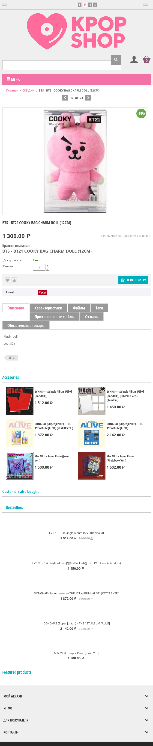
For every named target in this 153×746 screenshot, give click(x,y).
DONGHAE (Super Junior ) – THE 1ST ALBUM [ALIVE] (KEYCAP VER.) (54, 425)
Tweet (10, 292)
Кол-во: (8, 266)
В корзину (133, 279)
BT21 (12, 357)
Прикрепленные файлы (55, 316)
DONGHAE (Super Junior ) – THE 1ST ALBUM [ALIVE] (125, 425)
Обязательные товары (26, 325)
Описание (15, 307)
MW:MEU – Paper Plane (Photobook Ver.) (120, 458)
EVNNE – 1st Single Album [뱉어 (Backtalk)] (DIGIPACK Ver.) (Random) (125, 395)
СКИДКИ (28, 90)
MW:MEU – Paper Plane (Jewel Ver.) (52, 458)
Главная (12, 90)
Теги (99, 307)
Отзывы (92, 316)
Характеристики (48, 307)
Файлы (79, 307)
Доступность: (12, 260)
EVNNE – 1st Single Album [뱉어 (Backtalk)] (53, 393)
